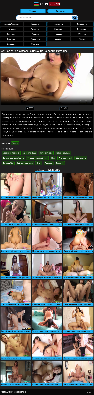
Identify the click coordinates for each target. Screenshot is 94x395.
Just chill (59, 163)
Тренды (32, 11)
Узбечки (82, 34)
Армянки (59, 24)
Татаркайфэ (8, 163)
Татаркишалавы (63, 153)
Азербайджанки (11, 24)
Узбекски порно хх (11, 153)
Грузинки (35, 29)
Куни (39, 163)
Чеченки (12, 29)
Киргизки (11, 39)
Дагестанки (82, 24)
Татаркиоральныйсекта (13, 158)
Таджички (35, 39)
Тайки (82, 39)
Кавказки (35, 24)
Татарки (35, 34)
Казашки (59, 34)
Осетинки (58, 29)
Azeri (47, 4)
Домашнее (11, 44)
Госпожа (48, 163)
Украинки (11, 34)
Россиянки (82, 29)
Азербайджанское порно (13, 392)
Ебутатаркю (81, 158)
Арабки (58, 39)
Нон (53, 158)
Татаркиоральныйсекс (37, 158)
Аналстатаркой (65, 158)
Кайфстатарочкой (25, 163)
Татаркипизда (46, 153)
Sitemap (90, 392)
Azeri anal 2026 (29, 153)
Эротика (35, 44)
